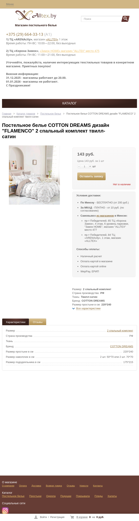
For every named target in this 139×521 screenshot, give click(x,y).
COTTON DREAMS (121, 346)
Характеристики (15, 322)
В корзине (82, 517)
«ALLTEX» (52, 39)
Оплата (23, 485)
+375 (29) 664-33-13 (24, 34)
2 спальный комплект (120, 330)
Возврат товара (54, 485)
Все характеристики (88, 308)
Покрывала (83, 496)
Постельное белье (50, 113)
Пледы (98, 496)
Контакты (98, 485)
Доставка (36, 485)
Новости (84, 485)
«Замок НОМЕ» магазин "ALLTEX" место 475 (69, 51)
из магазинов (105, 215)
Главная (6, 113)
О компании (8, 485)
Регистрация (57, 517)
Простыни (35, 496)
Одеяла (51, 496)
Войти (43, 517)
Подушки (65, 496)
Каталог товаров (26, 113)
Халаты (112, 496)
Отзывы (37, 322)
